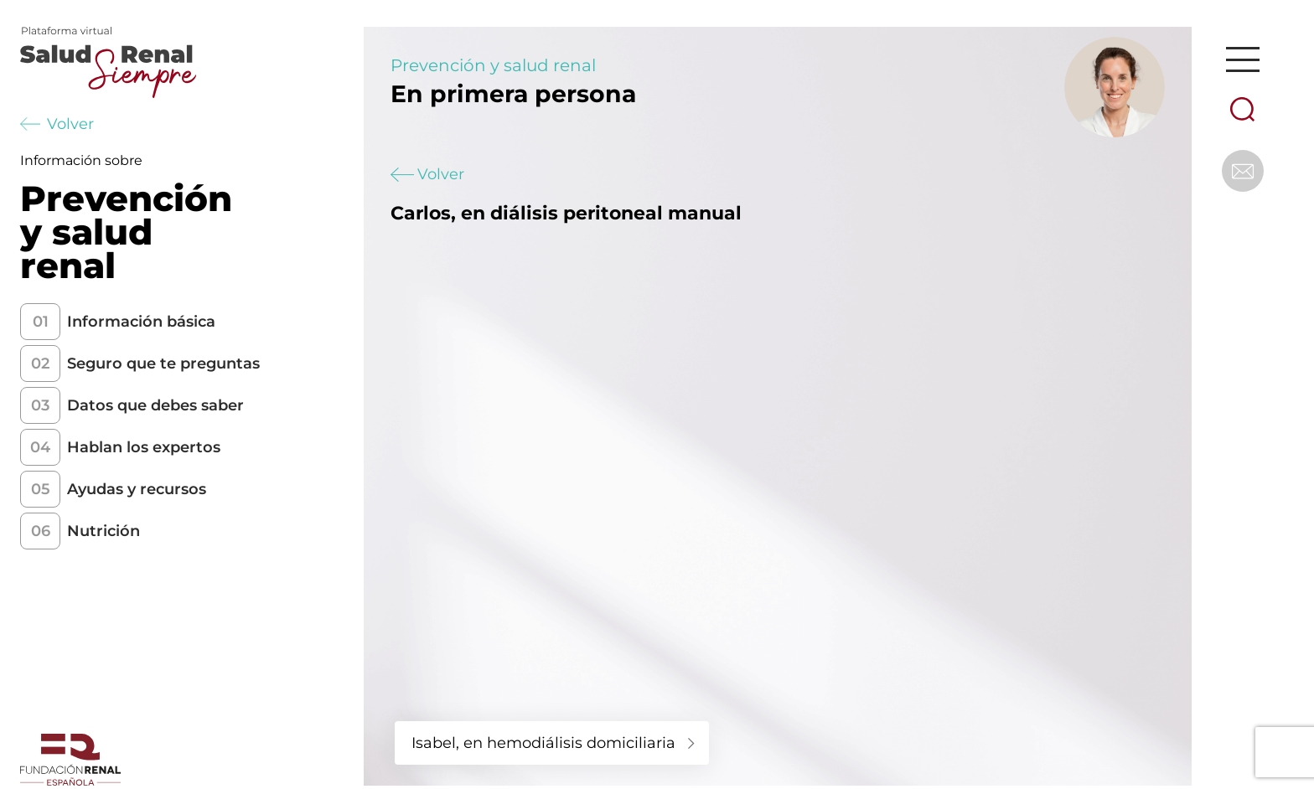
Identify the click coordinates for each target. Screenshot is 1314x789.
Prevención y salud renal (493, 65)
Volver (57, 124)
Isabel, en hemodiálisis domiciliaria (543, 743)
